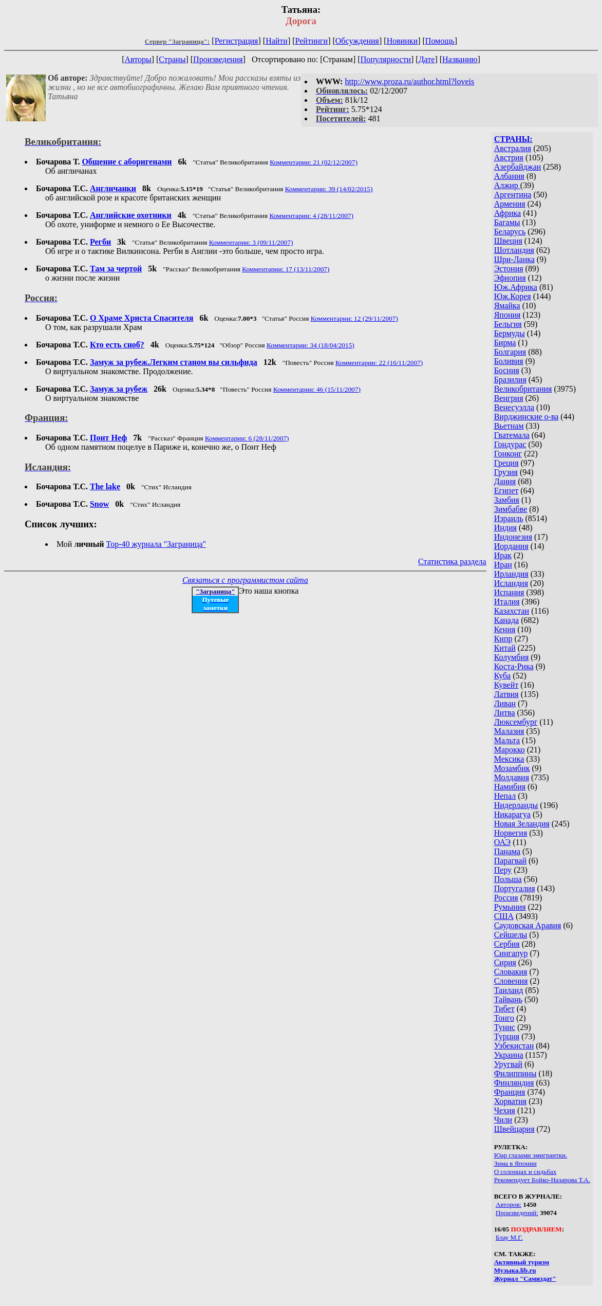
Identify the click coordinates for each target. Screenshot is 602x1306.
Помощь (440, 40)
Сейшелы (511, 934)
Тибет (504, 1008)
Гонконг (508, 453)
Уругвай (508, 1064)
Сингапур (511, 953)
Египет (506, 490)
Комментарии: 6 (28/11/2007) (247, 438)
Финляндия (514, 1082)
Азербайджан (517, 166)
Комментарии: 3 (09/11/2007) (251, 242)
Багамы (507, 222)
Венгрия (508, 398)
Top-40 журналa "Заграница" (156, 544)
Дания (505, 481)
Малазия (509, 731)
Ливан (505, 703)
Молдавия (511, 777)
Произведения (218, 59)
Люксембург (516, 722)
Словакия (511, 971)
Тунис (504, 1027)
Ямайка (507, 305)
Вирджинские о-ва (526, 416)
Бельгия (508, 324)
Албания (509, 176)
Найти (277, 40)
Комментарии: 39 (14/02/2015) (329, 189)
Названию (460, 59)
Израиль (508, 518)
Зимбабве (511, 509)
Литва (504, 712)
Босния (506, 370)
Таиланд (508, 990)
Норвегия (511, 833)
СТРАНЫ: (513, 139)
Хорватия (510, 1101)
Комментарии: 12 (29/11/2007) (354, 318)
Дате (427, 59)
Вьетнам (509, 425)
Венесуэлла (514, 407)
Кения (505, 629)
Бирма (505, 342)
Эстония (508, 268)
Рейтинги (311, 40)
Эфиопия (510, 277)
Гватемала (512, 435)
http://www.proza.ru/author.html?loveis (409, 81)
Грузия (506, 472)
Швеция (508, 240)
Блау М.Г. (509, 1237)
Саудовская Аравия (527, 925)
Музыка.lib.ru (515, 1270)
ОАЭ (502, 842)
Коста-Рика (514, 666)
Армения (509, 203)
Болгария (510, 351)
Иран (503, 564)
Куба (502, 675)
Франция (509, 1092)
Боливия (508, 361)
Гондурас (510, 444)
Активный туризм (522, 1262)
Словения (511, 981)
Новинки (402, 40)
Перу (503, 870)
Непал (505, 796)
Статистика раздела (452, 561)
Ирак (503, 555)
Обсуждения (357, 40)
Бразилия (510, 379)
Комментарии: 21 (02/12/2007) (314, 162)
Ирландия (511, 573)
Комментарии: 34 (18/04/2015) (310, 345)
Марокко (509, 749)
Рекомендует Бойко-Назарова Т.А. (542, 1180)
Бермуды (509, 333)
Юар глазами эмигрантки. (531, 1155)
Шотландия (514, 250)
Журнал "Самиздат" (525, 1278)
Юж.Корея (512, 296)
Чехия (504, 1110)
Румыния (510, 907)
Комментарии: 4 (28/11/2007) (311, 215)
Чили (503, 1119)
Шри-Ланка (514, 259)
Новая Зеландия (522, 823)
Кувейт (506, 684)
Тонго (504, 1018)
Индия (505, 527)
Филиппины (515, 1073)
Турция (506, 1036)
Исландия (511, 583)
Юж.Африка (515, 287)
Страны (172, 59)
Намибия (509, 786)
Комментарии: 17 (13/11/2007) (285, 269)
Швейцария (514, 1129)
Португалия (514, 888)
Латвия (506, 694)
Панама (507, 851)
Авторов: (508, 1204)
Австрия (508, 157)
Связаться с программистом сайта (245, 580)
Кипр (503, 638)
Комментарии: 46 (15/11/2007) (317, 389)
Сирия (505, 962)
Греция (506, 462)
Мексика (509, 759)
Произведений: (517, 1213)
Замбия (506, 499)
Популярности (386, 59)
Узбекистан (514, 1045)
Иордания (511, 546)
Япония (507, 314)
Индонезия (513, 536)
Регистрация (236, 40)
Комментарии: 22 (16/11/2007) (379, 362)
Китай (505, 647)
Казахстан (511, 610)
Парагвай (510, 860)
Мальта (507, 740)
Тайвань (508, 999)
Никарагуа (512, 814)
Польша (508, 879)
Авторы (137, 59)
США (504, 916)
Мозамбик (512, 768)
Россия (506, 897)
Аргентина (513, 194)
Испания (509, 592)
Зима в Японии (515, 1163)
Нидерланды (516, 805)
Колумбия (511, 657)
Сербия (507, 944)
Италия (507, 601)
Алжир (507, 185)
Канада (506, 620)
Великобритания (523, 388)
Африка (507, 213)
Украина (508, 1055)
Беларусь (510, 231)
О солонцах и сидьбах (525, 1171)
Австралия (512, 148)
